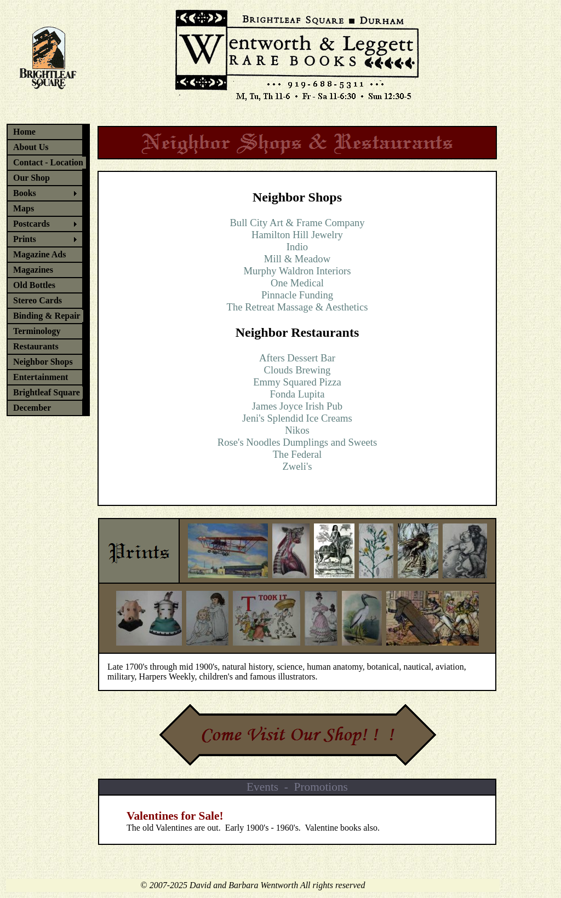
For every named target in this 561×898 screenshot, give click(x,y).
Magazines (33, 269)
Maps (23, 208)
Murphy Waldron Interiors (297, 271)
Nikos (297, 430)
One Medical (297, 283)
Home (24, 131)
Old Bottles (34, 285)
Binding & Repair (47, 315)
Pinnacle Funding (297, 295)
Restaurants (36, 346)
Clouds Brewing (297, 370)
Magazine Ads (39, 254)
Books (24, 193)
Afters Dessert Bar (297, 358)
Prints (24, 239)
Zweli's (297, 466)
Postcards (31, 223)
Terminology (37, 331)
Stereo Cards (37, 300)
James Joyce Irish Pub (297, 406)
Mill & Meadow (297, 258)
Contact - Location (48, 162)
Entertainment (40, 377)
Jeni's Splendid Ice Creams (297, 418)
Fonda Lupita (297, 394)
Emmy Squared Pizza (297, 382)
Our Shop (31, 177)
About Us (30, 147)
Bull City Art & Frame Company (297, 222)
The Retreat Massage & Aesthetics (297, 307)
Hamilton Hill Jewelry (297, 234)
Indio (297, 246)
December (32, 407)
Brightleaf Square (46, 392)
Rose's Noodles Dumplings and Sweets (297, 442)
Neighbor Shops (43, 361)
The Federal (297, 454)
